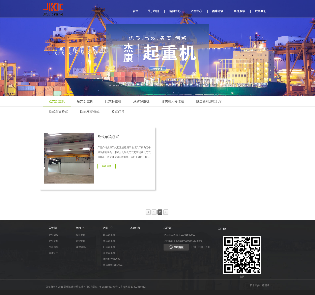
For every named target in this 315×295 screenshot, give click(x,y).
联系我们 (260, 11)
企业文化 (53, 240)
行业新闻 (81, 240)
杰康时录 (217, 11)
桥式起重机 (85, 101)
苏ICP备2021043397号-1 (106, 286)
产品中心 (196, 11)
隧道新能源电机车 (209, 101)
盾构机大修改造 (173, 101)
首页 (135, 11)
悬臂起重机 (141, 101)
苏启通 (265, 285)
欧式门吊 (118, 111)
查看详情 (106, 166)
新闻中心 (174, 11)
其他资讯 (81, 246)
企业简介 (53, 234)
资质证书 (53, 253)
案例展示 (239, 11)
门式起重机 (113, 101)
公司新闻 (81, 234)
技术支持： (256, 285)
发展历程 (53, 246)
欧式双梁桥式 (89, 111)
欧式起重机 (57, 101)
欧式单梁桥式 (58, 111)
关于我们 (153, 11)
